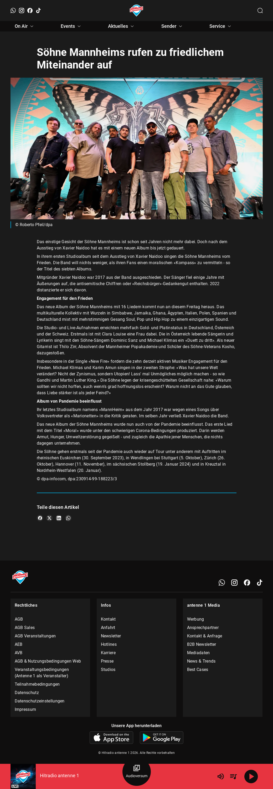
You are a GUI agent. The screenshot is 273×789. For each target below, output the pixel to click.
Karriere (108, 652)
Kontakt (108, 619)
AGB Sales (25, 627)
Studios (108, 669)
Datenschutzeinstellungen (40, 701)
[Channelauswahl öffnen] (260, 10)
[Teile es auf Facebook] (40, 518)
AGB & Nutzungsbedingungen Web (48, 661)
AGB (19, 619)
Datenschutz (27, 692)
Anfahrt (108, 627)
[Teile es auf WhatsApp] (68, 518)
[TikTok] (38, 10)
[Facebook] (30, 10)
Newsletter (111, 635)
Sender (172, 26)
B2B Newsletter (201, 644)
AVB (19, 652)
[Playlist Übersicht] (233, 776)
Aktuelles (121, 26)
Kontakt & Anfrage (204, 635)
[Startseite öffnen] (136, 10)
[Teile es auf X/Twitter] (49, 518)
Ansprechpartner (203, 627)
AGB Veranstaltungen (35, 635)
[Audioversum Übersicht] (136, 772)
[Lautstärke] (221, 776)
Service (221, 26)
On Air (25, 26)
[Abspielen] (251, 776)
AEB (19, 644)
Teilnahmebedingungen (37, 684)
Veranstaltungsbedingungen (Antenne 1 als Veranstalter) (42, 672)
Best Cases (197, 669)
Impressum (25, 709)
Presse (107, 661)
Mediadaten (198, 652)
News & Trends (201, 661)
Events (71, 26)
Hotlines (109, 644)
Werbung (195, 619)
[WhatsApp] (13, 10)
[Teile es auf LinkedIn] (59, 518)
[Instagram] (21, 10)
